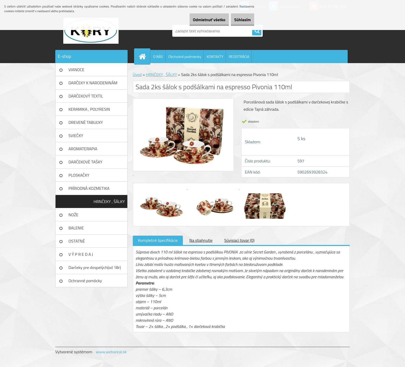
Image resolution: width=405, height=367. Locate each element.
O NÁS (158, 56)
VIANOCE (76, 69)
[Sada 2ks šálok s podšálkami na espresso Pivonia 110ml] (162, 188)
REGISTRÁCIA (239, 56)
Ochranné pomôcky (85, 281)
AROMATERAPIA (82, 149)
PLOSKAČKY (78, 175)
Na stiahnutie (201, 240)
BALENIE (76, 228)
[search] (256, 31)
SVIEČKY (75, 135)
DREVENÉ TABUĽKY (85, 122)
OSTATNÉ (76, 241)
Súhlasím (239, 20)
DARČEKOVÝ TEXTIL (85, 96)
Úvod (137, 74)
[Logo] (90, 31)
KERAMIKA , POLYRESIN (89, 109)
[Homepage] (144, 56)
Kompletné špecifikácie (158, 240)
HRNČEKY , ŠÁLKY (109, 201)
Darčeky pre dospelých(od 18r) (94, 267)
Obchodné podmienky (184, 56)
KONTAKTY (215, 56)
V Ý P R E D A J (80, 254)
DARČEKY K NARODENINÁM (92, 83)
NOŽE (73, 215)
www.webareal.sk (111, 352)
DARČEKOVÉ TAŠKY (85, 162)
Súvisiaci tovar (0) (239, 240)
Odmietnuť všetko (200, 20)
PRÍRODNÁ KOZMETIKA (89, 188)
